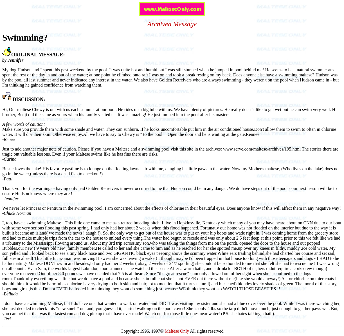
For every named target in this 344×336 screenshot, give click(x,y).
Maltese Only (177, 331)
